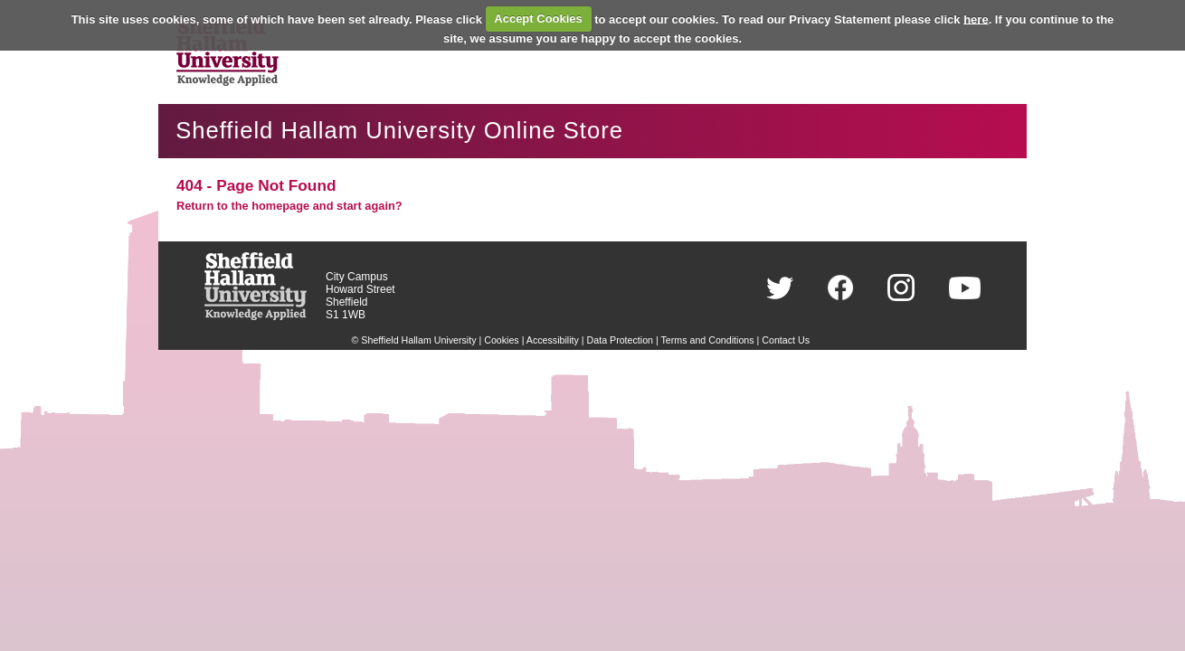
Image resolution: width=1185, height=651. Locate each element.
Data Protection (620, 340)
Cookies (501, 340)
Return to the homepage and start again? (289, 205)
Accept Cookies (538, 18)
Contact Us (786, 340)
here (975, 18)
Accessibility (552, 340)
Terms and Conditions (707, 340)
